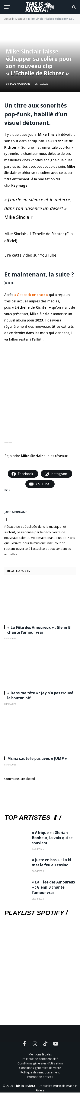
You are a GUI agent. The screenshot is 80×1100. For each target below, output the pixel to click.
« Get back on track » (31, 294)
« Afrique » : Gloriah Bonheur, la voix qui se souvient (52, 838)
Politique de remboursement (40, 1072)
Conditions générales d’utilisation (40, 1063)
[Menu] (7, 7)
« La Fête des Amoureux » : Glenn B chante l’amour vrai (39, 630)
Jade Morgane (20, 83)
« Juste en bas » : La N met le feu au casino (51, 862)
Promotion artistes (40, 1077)
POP (7, 490)
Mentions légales (40, 1054)
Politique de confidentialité (40, 1059)
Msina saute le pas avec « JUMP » (37, 758)
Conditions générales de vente (40, 1068)
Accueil (8, 19)
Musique (20, 19)
